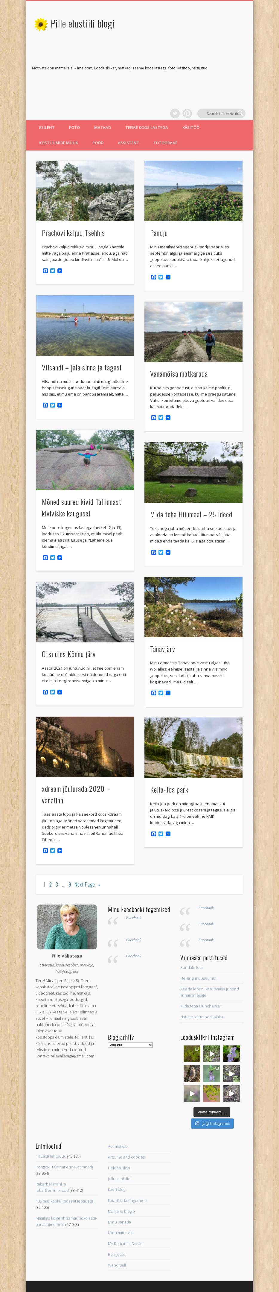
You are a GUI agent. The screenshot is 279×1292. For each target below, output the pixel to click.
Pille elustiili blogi (83, 23)
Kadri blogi (117, 1160)
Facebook (133, 888)
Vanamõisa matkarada (179, 344)
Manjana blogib (121, 1182)
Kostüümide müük (58, 113)
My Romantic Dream (126, 1214)
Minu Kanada (119, 1192)
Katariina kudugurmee (127, 1171)
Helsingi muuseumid (198, 948)
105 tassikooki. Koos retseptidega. (65, 1171)
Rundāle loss (191, 938)
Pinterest (228, 68)
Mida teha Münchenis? (200, 976)
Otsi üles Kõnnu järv (69, 624)
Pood (97, 113)
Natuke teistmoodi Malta (201, 987)
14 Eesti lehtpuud (51, 1127)
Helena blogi (119, 1138)
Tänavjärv (162, 619)
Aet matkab (118, 1117)
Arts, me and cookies (126, 1127)
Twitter (216, 68)
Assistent (128, 113)
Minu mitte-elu (121, 1203)
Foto (74, 98)
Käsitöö (190, 98)
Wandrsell (117, 1235)
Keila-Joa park (169, 760)
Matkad (102, 98)
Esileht (47, 98)
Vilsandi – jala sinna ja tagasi (81, 337)
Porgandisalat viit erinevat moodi (64, 1137)
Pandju (159, 203)
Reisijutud (117, 1225)
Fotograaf (165, 113)
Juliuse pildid (119, 1149)
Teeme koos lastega (146, 98)
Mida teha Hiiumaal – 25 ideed (191, 484)
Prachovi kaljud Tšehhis (73, 203)
